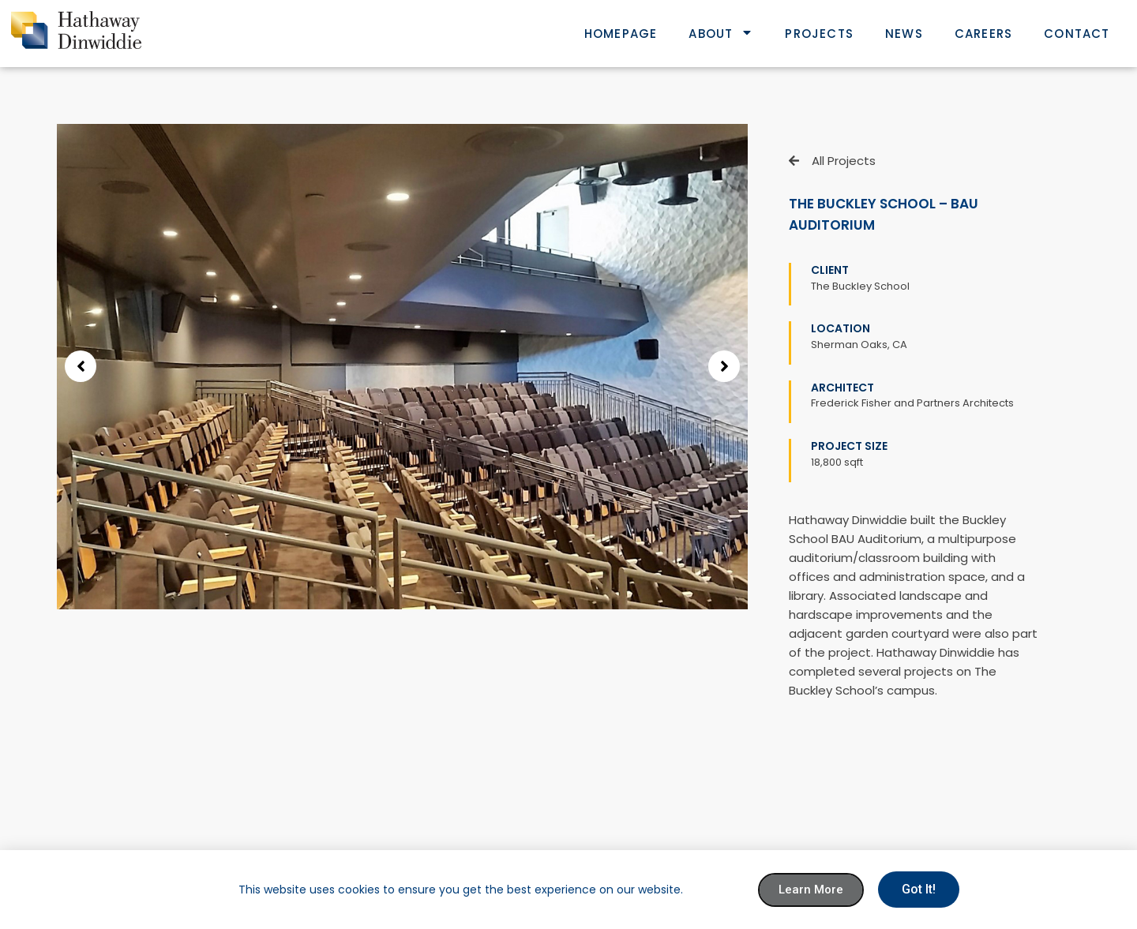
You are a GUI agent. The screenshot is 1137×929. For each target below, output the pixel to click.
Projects (819, 33)
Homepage (621, 33)
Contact (1076, 33)
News (904, 33)
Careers (983, 33)
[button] (80, 366)
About (721, 33)
